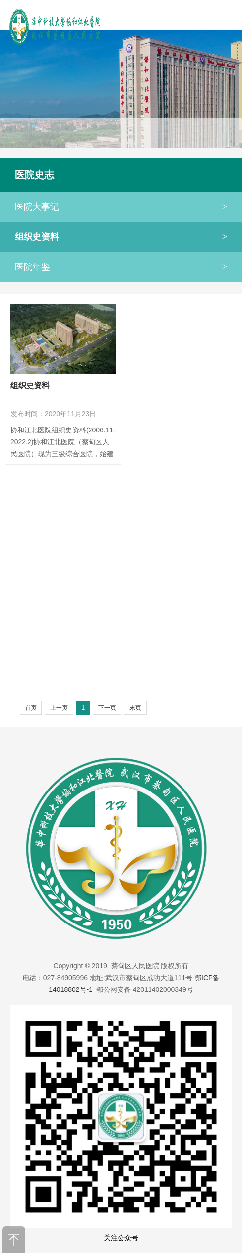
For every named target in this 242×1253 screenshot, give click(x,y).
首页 (31, 707)
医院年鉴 (121, 267)
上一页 (59, 707)
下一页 (107, 707)
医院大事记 (121, 207)
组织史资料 (121, 237)
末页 (135, 707)
